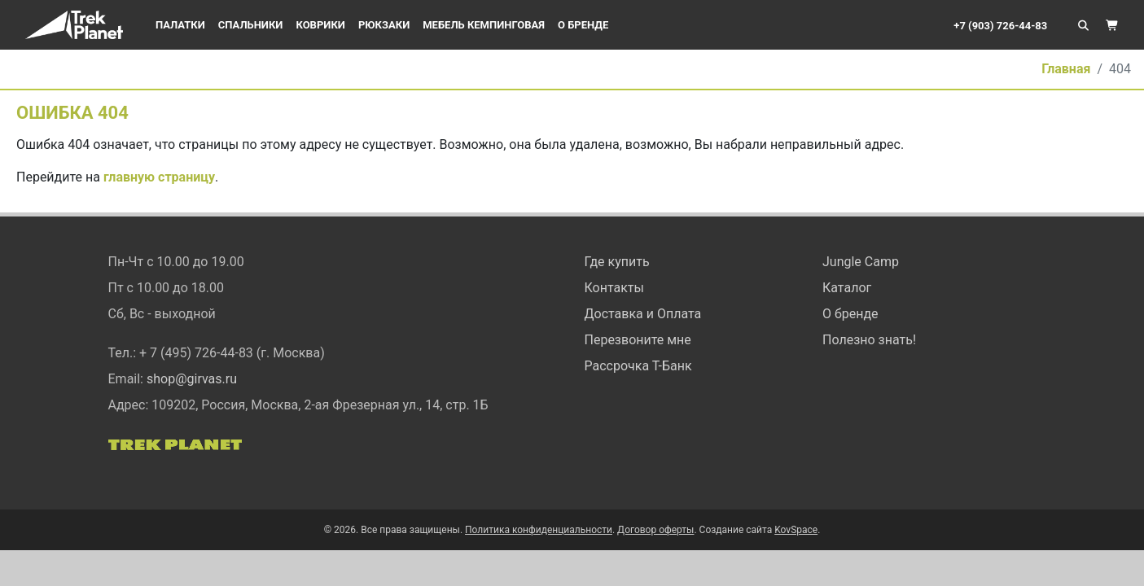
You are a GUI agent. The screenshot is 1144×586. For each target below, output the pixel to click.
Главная (1065, 69)
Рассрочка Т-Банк (638, 366)
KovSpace (795, 530)
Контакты (614, 287)
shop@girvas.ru (192, 379)
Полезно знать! (869, 340)
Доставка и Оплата (643, 313)
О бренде (583, 25)
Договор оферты (655, 530)
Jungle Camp (860, 261)
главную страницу (159, 177)
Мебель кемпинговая (484, 25)
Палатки (180, 25)
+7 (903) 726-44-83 (1000, 26)
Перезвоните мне (638, 340)
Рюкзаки (384, 25)
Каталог (846, 287)
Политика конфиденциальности (538, 530)
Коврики (320, 25)
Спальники (250, 25)
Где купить (617, 261)
